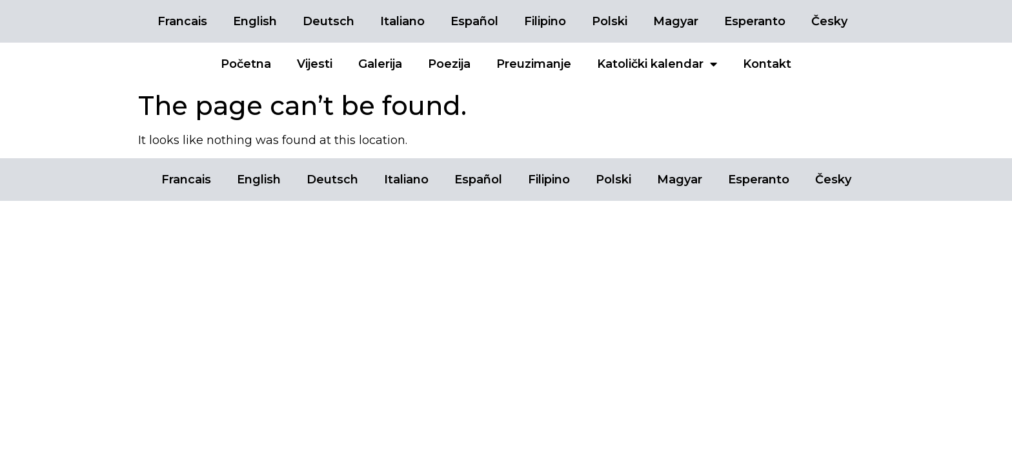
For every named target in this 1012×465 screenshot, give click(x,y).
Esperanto (754, 21)
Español (474, 21)
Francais (182, 21)
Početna (246, 64)
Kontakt (767, 64)
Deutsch (328, 21)
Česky (829, 21)
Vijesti (314, 64)
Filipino (545, 21)
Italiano (402, 21)
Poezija (449, 64)
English (255, 21)
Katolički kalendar (657, 64)
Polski (609, 21)
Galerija (380, 64)
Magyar (675, 21)
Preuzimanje (533, 64)
